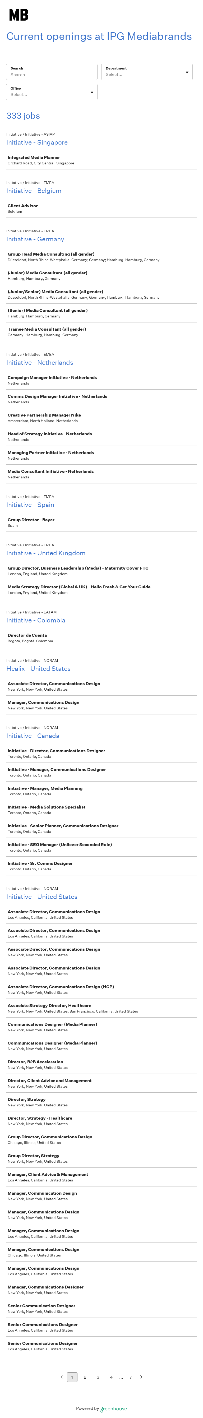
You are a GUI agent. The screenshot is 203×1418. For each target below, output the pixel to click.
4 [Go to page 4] (111, 1377)
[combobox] (106, 74)
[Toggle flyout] (187, 72)
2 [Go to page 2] (85, 1377)
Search (17, 68)
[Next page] (141, 1377)
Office (16, 88)
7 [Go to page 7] (131, 1377)
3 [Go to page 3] (98, 1377)
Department (116, 68)
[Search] (51, 75)
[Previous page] (62, 1377)
